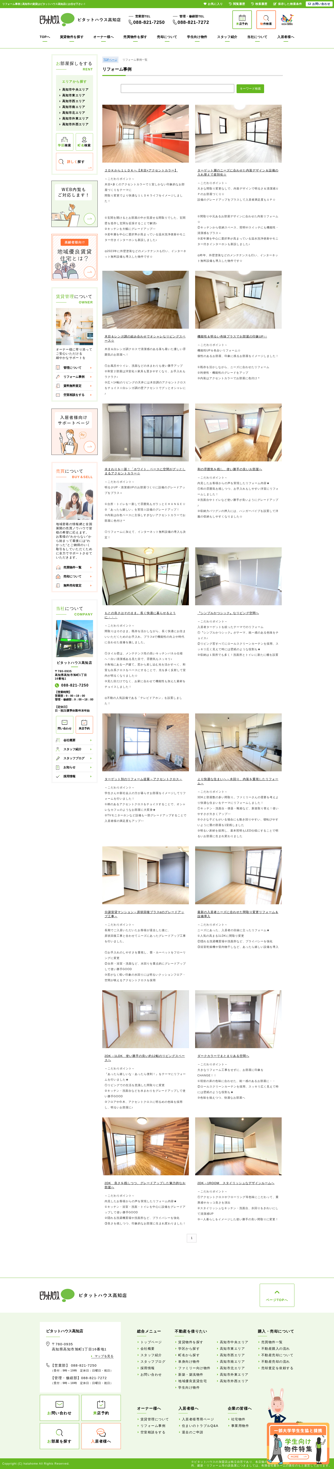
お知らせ (69, 767)
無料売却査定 (72, 585)
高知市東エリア (73, 95)
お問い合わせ (151, 1374)
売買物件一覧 (72, 567)
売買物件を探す (135, 37)
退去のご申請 (192, 1432)
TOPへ (45, 37)
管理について (72, 367)
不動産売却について (277, 1355)
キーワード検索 (250, 88)
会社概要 (69, 740)
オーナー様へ (103, 37)
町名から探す (189, 1355)
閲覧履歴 (237, 4)
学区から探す (189, 1348)
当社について (257, 37)
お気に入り (213, 4)
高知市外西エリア (75, 124)
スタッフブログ (73, 758)
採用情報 (69, 776)
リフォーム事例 (73, 376)
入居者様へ (285, 37)
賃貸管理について (154, 1419)
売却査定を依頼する (277, 1368)
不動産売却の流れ (275, 1361)
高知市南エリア (73, 107)
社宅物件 (238, 1419)
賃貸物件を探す (72, 37)
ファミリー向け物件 (194, 1368)
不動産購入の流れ (275, 1348)
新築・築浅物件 (190, 1374)
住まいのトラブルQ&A (200, 1426)
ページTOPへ (277, 1300)
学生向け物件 (197, 37)
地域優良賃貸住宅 (192, 1381)
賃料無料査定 (72, 386)
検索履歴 (259, 4)
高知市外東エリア (75, 118)
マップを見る (104, 1356)
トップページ (151, 1342)
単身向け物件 (189, 1361)
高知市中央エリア (75, 89)
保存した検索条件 (287, 4)
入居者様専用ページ (198, 1419)
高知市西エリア (73, 101)
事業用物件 (240, 1426)
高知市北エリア (73, 112)
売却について (167, 37)
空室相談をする (73, 395)
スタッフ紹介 (227, 37)
